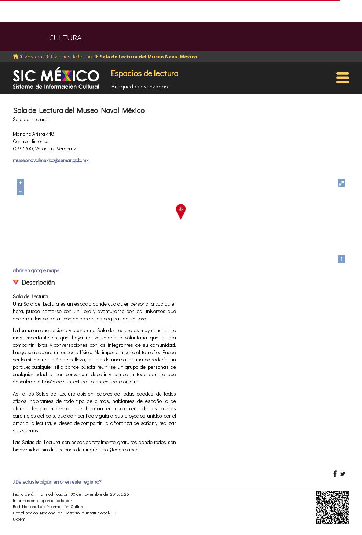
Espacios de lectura (72, 56)
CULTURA (65, 38)
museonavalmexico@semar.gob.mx (50, 160)
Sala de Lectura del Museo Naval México (148, 56)
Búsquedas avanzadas (139, 86)
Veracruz (35, 56)
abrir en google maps (36, 270)
